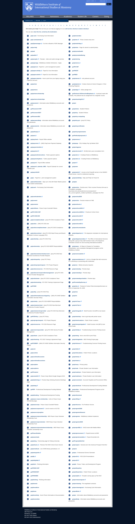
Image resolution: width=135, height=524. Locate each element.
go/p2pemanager (36, 43)
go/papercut (34, 67)
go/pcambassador (36, 181)
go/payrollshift (35, 172)
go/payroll (34, 162)
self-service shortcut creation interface (77, 28)
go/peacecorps (35, 404)
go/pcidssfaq (34, 239)
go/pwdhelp (75, 499)
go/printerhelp (76, 316)
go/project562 (76, 427)
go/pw (74, 495)
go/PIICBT (75, 70)
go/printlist (75, 349)
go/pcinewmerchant (37, 305)
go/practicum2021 (77, 208)
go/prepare (75, 246)
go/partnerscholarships (38, 99)
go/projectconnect (77, 433)
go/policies (75, 109)
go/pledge (75, 89)
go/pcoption (34, 364)
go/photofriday (76, 43)
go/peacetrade (35, 437)
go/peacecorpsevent (37, 408)
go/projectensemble (78, 437)
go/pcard (33, 187)
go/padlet (33, 55)
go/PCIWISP (34, 343)
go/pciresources (35, 324)
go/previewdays (77, 272)
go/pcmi (33, 349)
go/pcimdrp (34, 301)
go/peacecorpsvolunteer (38, 422)
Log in (44, 20)
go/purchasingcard (78, 487)
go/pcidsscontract (36, 233)
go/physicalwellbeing (78, 55)
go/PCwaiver (34, 372)
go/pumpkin (75, 475)
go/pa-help (34, 47)
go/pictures (75, 63)
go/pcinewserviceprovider (38, 311)
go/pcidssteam (35, 278)
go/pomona (75, 139)
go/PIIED (74, 74)
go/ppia (74, 181)
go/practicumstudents (79, 227)
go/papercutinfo (35, 74)
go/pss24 (75, 456)
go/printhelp (76, 330)
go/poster (75, 155)
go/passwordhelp (36, 120)
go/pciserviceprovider (37, 330)
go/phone (33, 491)
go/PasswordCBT (36, 112)
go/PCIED (33, 286)
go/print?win (76, 305)
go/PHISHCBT (35, 472)
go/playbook (76, 84)
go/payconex (34, 143)
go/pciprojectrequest (37, 320)
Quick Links (90, 1)
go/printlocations (77, 353)
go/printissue (76, 343)
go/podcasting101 (77, 99)
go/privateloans (77, 376)
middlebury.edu (29, 20)
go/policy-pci (76, 120)
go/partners (34, 89)
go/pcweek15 (35, 376)
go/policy (75, 112)
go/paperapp (34, 63)
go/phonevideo (76, 35)
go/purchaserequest (78, 479)
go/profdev (75, 389)
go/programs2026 (77, 422)
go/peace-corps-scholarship (39, 399)
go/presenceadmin (77, 253)
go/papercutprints (36, 78)
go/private (75, 368)
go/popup (75, 143)
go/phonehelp (35, 495)
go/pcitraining (35, 339)
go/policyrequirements (79, 131)
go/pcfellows (34, 208)
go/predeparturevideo (78, 239)
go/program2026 (77, 408)
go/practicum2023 (77, 212)
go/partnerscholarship (37, 93)
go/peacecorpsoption (37, 412)
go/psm (74, 448)
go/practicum (76, 204)
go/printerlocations (78, 320)
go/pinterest (76, 78)
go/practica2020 (77, 196)
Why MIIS (30, 16)
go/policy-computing (78, 116)
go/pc (32, 178)
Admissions (54, 16)
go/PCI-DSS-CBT (36, 212)
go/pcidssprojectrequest (38, 265)
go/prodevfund (76, 385)
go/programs (76, 416)
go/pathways (34, 131)
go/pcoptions (35, 368)
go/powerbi (75, 172)
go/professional (77, 395)
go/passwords (35, 126)
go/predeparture (77, 233)
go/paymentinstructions (38, 155)
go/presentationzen (78, 259)
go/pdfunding (35, 395)
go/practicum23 (77, 216)
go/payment (34, 151)
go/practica (75, 187)
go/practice (75, 200)
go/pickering (76, 59)
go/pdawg (33, 385)
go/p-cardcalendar (36, 39)
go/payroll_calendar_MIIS (38, 166)
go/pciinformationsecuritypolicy (40, 295)
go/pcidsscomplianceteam (38, 227)
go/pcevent (34, 200)
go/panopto (34, 59)
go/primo (75, 292)
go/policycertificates (78, 126)
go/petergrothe (35, 452)
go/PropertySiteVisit (78, 441)
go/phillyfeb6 (34, 460)
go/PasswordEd (35, 116)
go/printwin (75, 360)
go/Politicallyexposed (78, 135)
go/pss (74, 452)
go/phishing (34, 479)
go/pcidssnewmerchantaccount (40, 253)
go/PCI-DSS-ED (35, 216)
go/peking (34, 441)
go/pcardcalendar (36, 196)
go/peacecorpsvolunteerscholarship (41, 427)
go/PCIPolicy (34, 316)
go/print (74, 295)
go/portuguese (76, 147)
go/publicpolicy (77, 468)
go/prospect (76, 445)
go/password (34, 103)
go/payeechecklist (36, 147)
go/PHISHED (34, 475)
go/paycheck (34, 139)
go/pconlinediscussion (37, 356)
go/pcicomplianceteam (37, 220)
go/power (75, 166)
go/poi (74, 103)
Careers (95, 16)
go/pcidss (33, 223)
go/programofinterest (78, 412)
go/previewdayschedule (79, 278)
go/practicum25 (77, 223)
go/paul (33, 135)
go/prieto (75, 286)
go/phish (33, 464)
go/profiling (75, 399)
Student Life (82, 16)
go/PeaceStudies (36, 433)
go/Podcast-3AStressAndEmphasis (82, 93)
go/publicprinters (77, 472)
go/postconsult (76, 151)
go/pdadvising (35, 380)
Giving (106, 16)
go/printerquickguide (78, 324)
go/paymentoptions (36, 158)
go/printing (75, 335)
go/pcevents (34, 204)
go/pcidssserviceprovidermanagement (42, 272)
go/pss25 (75, 460)
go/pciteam (34, 335)
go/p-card (33, 35)
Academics (68, 16)
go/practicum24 (77, 220)
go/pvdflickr (75, 491)
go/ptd (74, 464)
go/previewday (76, 269)
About (42, 16)
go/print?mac (76, 301)
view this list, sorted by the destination (45, 32)
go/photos (75, 47)
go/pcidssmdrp (35, 246)
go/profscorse (76, 404)
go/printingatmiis (77, 339)
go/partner (34, 84)
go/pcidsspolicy (35, 259)
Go (109, 4)
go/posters (75, 158)
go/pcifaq (33, 292)
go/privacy (75, 364)
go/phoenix (34, 483)
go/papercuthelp (35, 70)
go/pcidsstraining (36, 282)
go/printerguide (77, 311)
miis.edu (38, 20)
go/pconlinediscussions (38, 360)
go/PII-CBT (75, 67)
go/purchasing (76, 483)
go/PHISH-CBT (35, 468)
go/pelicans (34, 445)
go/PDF (33, 389)
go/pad (33, 51)
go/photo (75, 39)
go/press (75, 265)
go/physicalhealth (77, 51)
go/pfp (32, 456)
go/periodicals (35, 448)
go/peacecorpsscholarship (39, 416)
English (102, 1)
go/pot (74, 162)
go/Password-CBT (36, 109)
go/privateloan (76, 372)
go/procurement (77, 380)
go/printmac (76, 356)
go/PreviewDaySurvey (79, 282)
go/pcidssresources (37, 269)
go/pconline (34, 353)
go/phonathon (35, 487)
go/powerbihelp (77, 178)
